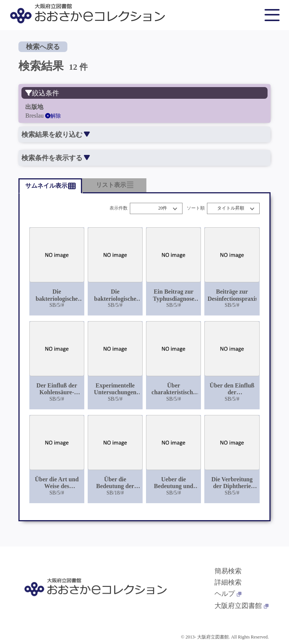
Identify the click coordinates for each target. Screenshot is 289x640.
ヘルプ (228, 593)
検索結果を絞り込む (55, 134)
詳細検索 (228, 582)
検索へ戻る (43, 47)
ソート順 (196, 208)
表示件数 (119, 208)
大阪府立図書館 (241, 605)
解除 (53, 116)
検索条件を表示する (55, 158)
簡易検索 (228, 571)
